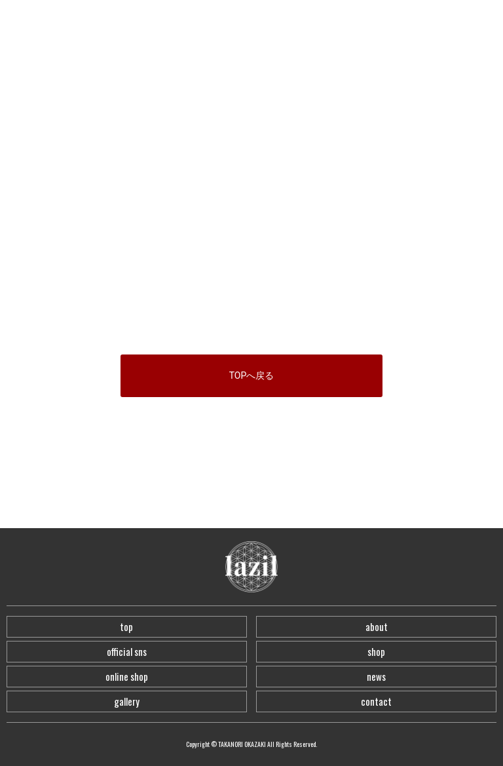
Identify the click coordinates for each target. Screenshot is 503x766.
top (126, 626)
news (376, 676)
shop (376, 651)
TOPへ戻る (251, 375)
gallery (127, 701)
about (376, 626)
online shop (126, 676)
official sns (127, 651)
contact (376, 701)
